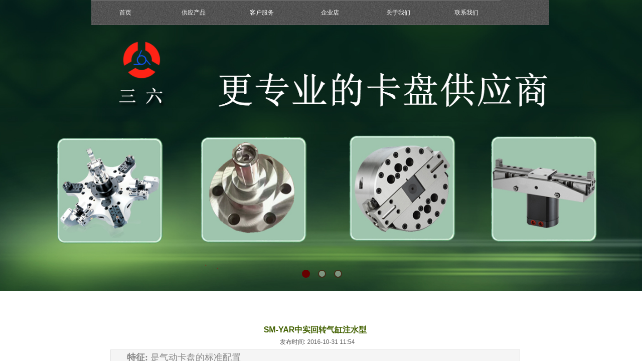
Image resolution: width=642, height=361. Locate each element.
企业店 (330, 12)
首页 (125, 12)
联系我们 (466, 12)
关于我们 (398, 12)
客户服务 (262, 12)
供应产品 (194, 12)
